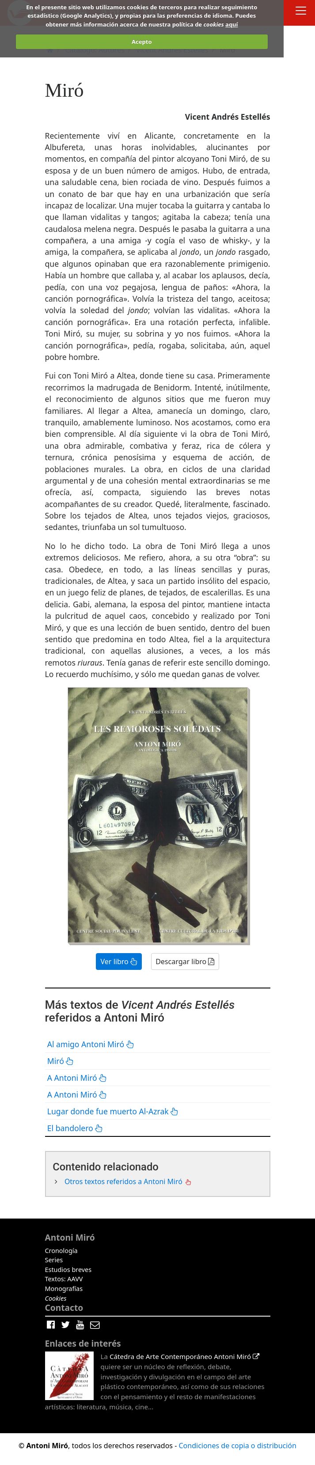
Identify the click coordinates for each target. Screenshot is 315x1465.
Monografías (64, 1288)
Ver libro (119, 961)
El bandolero (75, 1128)
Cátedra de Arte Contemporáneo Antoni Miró (184, 1356)
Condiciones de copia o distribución (237, 1445)
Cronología (61, 1250)
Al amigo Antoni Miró (90, 1044)
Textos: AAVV (64, 1279)
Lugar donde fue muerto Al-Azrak (113, 1111)
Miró (60, 1061)
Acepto (142, 41)
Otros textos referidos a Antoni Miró (124, 1181)
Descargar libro (185, 961)
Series (54, 1260)
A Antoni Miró (77, 1077)
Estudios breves (68, 1269)
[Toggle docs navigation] (301, 12)
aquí (231, 24)
